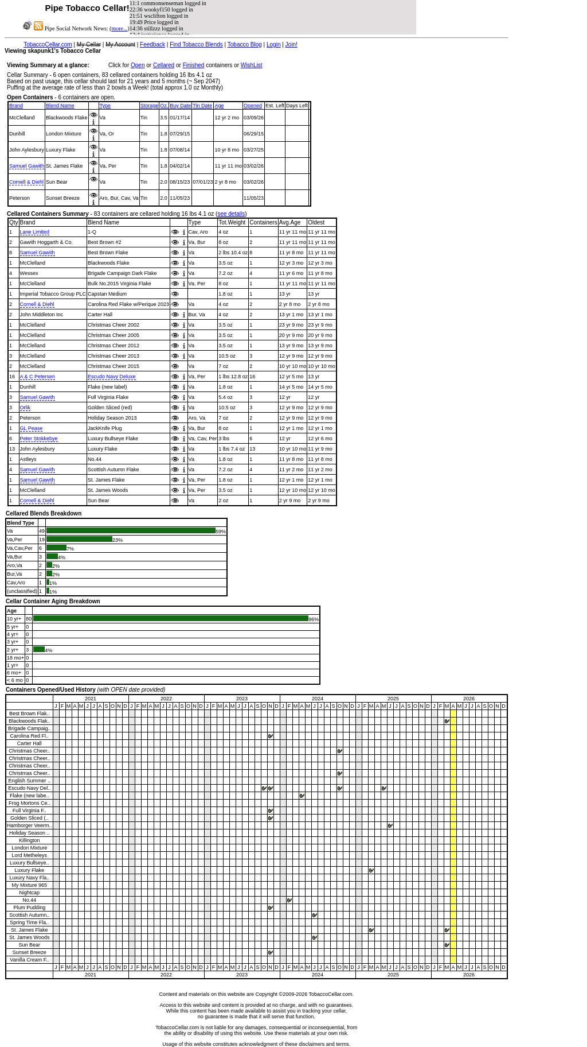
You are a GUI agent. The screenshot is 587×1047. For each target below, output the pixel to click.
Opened (253, 105)
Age (219, 105)
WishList (252, 65)
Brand (16, 105)
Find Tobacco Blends (196, 44)
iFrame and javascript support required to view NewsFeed (273, 17)
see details (231, 214)
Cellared (163, 65)
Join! (291, 44)
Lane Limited (35, 232)
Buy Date (180, 105)
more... (119, 28)
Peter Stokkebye (39, 438)
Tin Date (202, 105)
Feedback (152, 44)
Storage (149, 105)
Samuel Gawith (26, 166)
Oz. (164, 105)
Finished (194, 65)
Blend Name (60, 105)
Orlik (25, 407)
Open (137, 65)
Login (273, 44)
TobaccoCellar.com (48, 44)
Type (105, 105)
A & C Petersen (38, 376)
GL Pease (31, 428)
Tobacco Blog (245, 44)
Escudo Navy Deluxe (112, 376)
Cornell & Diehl (26, 182)
